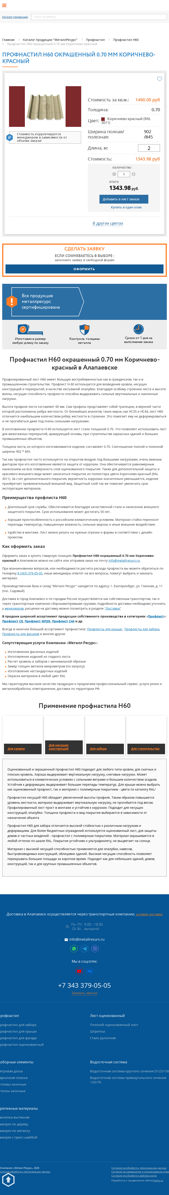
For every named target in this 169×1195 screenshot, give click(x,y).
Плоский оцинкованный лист (114, 1024)
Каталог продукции (15, 17)
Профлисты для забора (141, 629)
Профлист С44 (63, 621)
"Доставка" (113, 608)
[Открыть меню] (5, 5)
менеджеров (14, 608)
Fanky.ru (158, 1180)
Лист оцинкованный (107, 1015)
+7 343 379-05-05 (84, 985)
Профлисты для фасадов (20, 634)
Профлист (156, 616)
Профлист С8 (12, 621)
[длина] (149, 148)
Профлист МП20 (37, 621)
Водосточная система (108, 1062)
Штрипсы (97, 1031)
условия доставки (149, 914)
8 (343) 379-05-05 (29, 573)
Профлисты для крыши (104, 629)
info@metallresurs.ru (124, 560)
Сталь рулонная (103, 1038)
